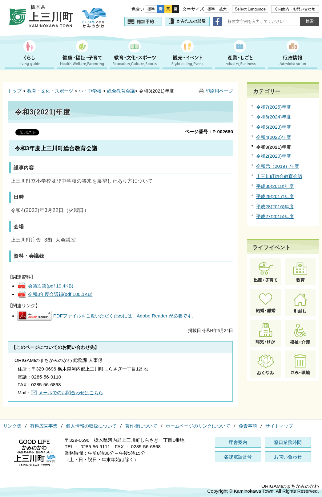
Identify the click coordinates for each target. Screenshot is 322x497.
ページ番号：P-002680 (209, 131)
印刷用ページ (219, 90)
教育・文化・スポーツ (50, 90)
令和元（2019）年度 (277, 166)
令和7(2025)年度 (273, 107)
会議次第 (50, 285)
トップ (15, 90)
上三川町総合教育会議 (279, 176)
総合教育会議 (121, 90)
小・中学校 (90, 90)
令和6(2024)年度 (273, 116)
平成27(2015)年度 (275, 216)
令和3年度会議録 (60, 294)
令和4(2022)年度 (273, 137)
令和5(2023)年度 (273, 127)
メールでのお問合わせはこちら (70, 392)
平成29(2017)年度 (275, 196)
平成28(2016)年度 (275, 206)
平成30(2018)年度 (275, 186)
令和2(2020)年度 (273, 156)
